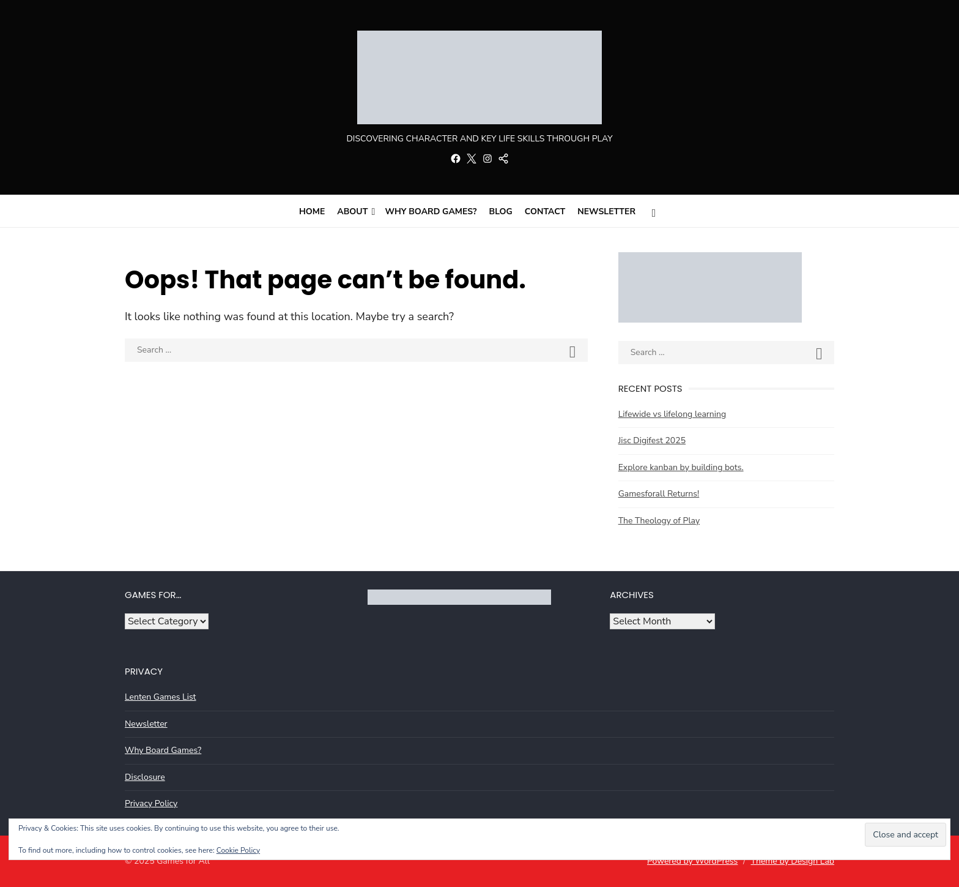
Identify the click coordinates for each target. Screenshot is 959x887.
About (352, 211)
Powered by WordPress (692, 861)
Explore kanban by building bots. (681, 467)
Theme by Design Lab (792, 861)
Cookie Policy (238, 850)
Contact (545, 211)
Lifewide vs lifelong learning (672, 414)
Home (312, 211)
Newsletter (606, 211)
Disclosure (145, 777)
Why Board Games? (430, 211)
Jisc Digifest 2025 (652, 440)
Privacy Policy (151, 803)
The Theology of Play (659, 520)
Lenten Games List (160, 697)
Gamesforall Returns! (659, 494)
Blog (501, 211)
